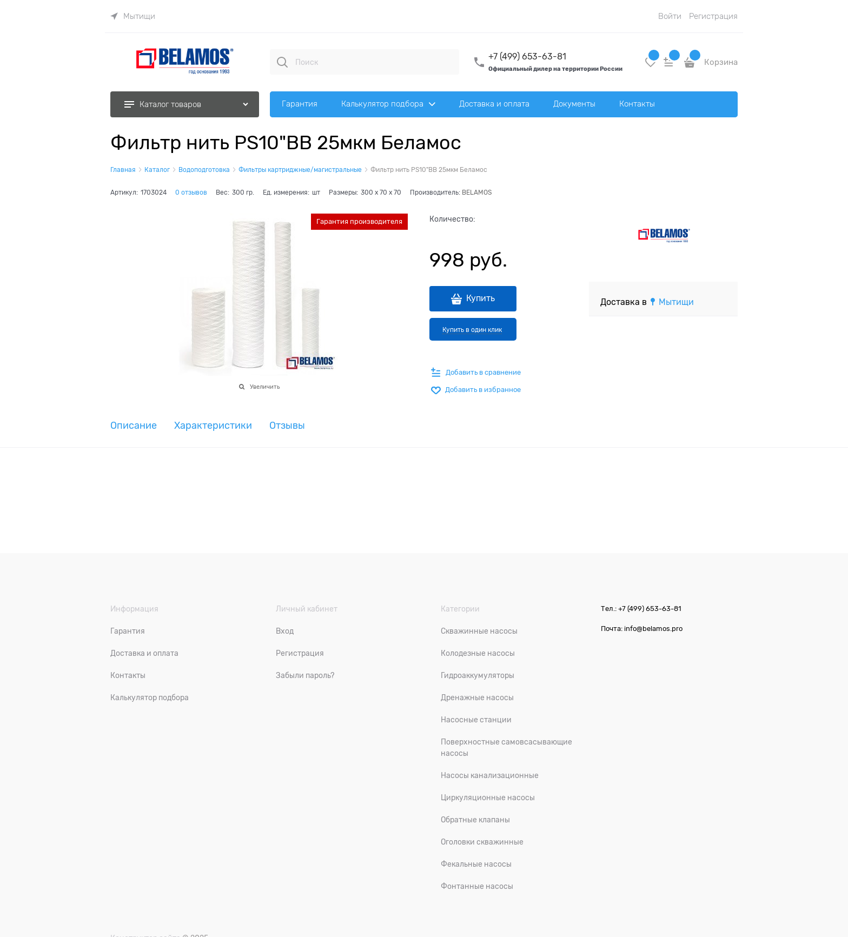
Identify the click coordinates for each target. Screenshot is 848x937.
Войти (669, 16)
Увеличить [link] (265, 386)
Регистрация (713, 16)
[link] (132, 16)
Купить (480, 298)
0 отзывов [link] (191, 192)
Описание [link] (133, 426)
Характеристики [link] (213, 426)
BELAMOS (477, 192)
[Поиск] (282, 62)
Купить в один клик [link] (472, 330)
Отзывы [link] (287, 426)
